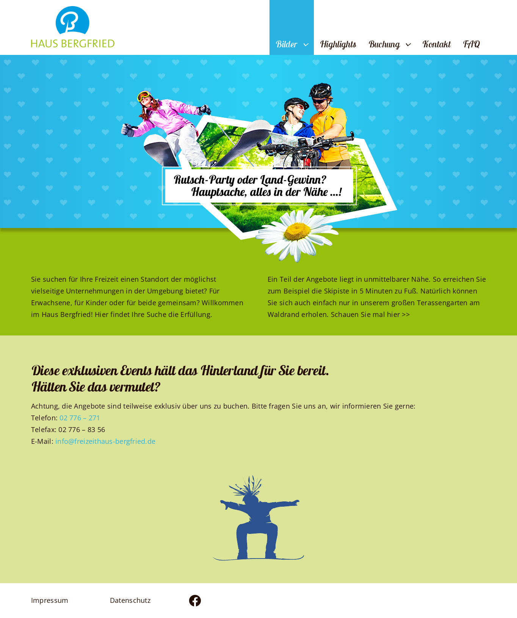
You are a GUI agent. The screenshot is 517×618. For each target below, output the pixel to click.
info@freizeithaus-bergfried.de (105, 441)
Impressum (49, 600)
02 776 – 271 (80, 417)
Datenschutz (130, 600)
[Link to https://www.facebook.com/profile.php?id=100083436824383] (217, 601)
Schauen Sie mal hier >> (370, 314)
